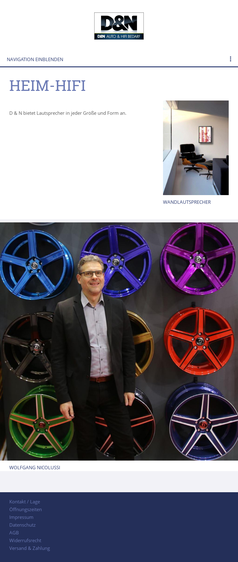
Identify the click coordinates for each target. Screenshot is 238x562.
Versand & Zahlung (29, 548)
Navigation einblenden (35, 59)
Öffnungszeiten (25, 509)
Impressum (21, 517)
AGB (14, 532)
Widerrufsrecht (25, 540)
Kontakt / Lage (24, 501)
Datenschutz (22, 525)
